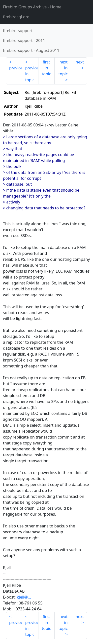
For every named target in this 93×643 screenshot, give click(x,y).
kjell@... (24, 597)
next (80, 62)
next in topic (62, 68)
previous (15, 68)
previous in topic (31, 73)
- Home (32, 7)
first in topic (46, 68)
